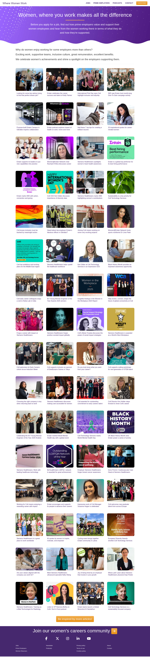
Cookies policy (81, 651)
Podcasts (49, 648)
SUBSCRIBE (142, 3)
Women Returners (21, 651)
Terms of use (81, 648)
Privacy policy (81, 645)
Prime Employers (21, 648)
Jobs (17, 645)
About (109, 645)
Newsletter (49, 645)
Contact (109, 648)
